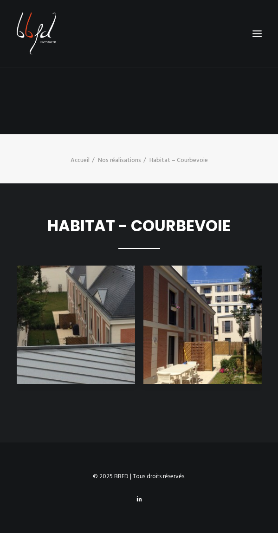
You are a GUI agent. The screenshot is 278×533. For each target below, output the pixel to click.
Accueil (80, 160)
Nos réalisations (119, 160)
